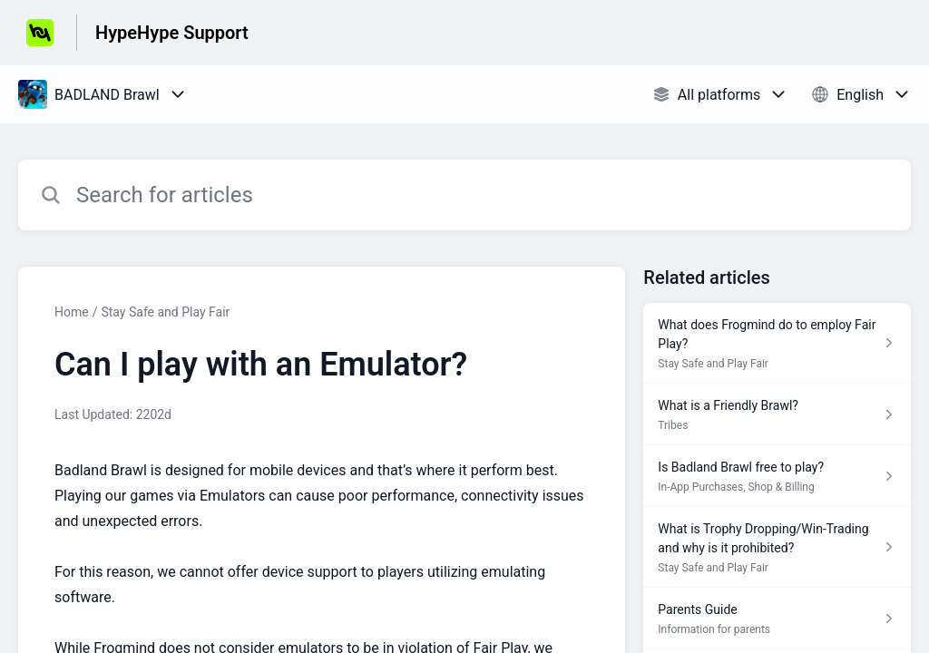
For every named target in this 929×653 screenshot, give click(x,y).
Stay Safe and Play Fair (165, 312)
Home (71, 312)
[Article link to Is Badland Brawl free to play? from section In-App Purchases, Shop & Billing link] (777, 476)
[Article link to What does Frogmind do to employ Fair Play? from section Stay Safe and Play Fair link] (777, 343)
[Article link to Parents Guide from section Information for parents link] (777, 618)
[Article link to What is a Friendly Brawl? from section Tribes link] (777, 414)
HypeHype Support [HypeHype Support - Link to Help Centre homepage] (172, 33)
